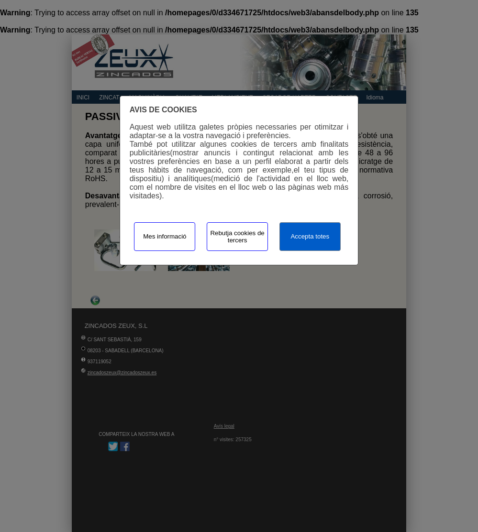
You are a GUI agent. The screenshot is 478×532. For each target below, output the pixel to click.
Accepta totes (309, 236)
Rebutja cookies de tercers (237, 236)
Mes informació (164, 236)
